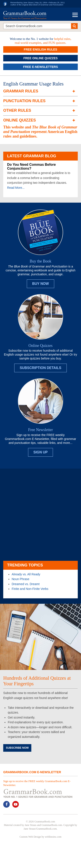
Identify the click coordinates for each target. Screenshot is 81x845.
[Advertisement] (40, 514)
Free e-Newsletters (40, 67)
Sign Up (40, 452)
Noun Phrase (20, 579)
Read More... (16, 187)
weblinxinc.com (53, 836)
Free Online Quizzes (40, 58)
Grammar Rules (20, 91)
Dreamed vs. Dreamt (26, 584)
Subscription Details (40, 368)
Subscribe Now (17, 747)
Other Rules (17, 110)
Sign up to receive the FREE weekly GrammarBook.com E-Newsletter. (37, 783)
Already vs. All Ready (26, 574)
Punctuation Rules (24, 101)
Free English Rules (40, 49)
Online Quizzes (19, 120)
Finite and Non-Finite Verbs (30, 589)
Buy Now (40, 283)
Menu (75, 15)
